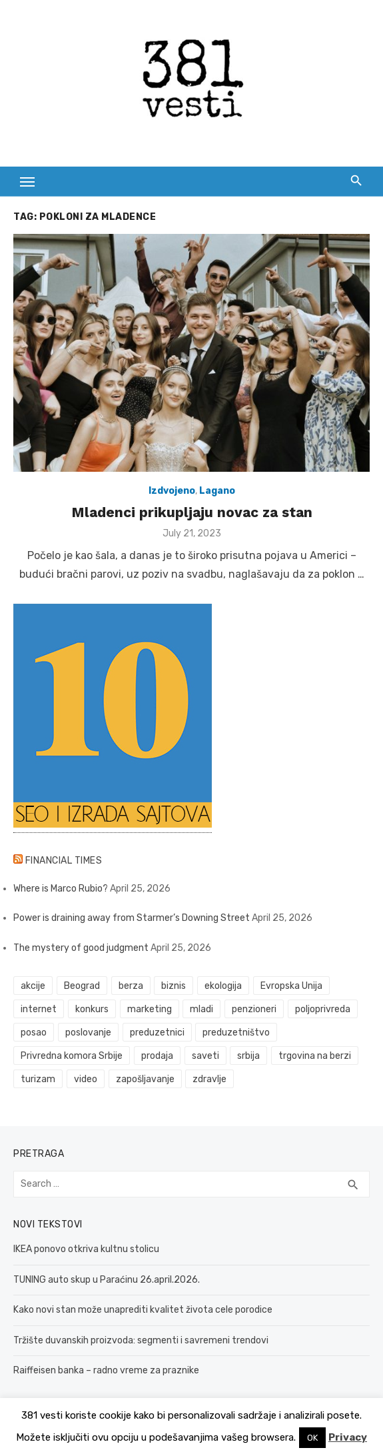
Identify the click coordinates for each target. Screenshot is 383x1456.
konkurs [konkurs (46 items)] (92, 1009)
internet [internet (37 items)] (39, 1009)
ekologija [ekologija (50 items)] (223, 986)
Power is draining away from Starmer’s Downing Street (131, 918)
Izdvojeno (172, 490)
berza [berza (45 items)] (131, 986)
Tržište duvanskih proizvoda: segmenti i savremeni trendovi (140, 1340)
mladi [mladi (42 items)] (201, 1009)
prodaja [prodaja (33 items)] (157, 1056)
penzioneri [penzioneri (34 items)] (254, 1009)
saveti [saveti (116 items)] (205, 1056)
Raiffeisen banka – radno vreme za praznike (106, 1370)
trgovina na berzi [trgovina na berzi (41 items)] (314, 1056)
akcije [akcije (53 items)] (33, 986)
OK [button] (312, 1438)
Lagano (217, 490)
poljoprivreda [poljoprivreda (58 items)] (322, 1009)
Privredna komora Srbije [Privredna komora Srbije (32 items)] (72, 1056)
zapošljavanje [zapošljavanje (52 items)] (145, 1079)
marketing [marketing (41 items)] (149, 1009)
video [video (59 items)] (85, 1079)
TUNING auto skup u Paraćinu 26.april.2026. (106, 1279)
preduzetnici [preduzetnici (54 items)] (157, 1032)
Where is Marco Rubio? (60, 888)
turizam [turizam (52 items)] (38, 1079)
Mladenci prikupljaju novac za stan (191, 512)
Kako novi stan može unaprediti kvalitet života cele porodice (142, 1309)
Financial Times (64, 860)
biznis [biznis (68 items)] (173, 986)
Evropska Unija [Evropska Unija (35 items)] (291, 986)
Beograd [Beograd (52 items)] (82, 986)
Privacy (347, 1437)
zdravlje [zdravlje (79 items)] (209, 1079)
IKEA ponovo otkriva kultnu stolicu (86, 1249)
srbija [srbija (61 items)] (248, 1056)
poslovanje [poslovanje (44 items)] (88, 1032)
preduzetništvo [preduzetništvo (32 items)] (236, 1032)
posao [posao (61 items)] (34, 1032)
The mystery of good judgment (81, 948)
